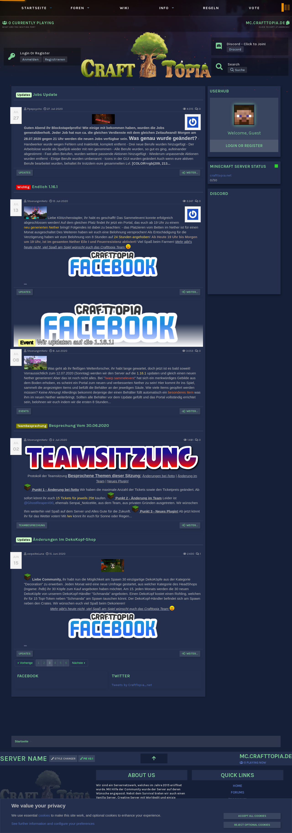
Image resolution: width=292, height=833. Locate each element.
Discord (235, 49)
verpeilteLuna (35, 553)
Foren (77, 8)
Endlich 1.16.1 (37, 186)
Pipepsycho (34, 108)
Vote (254, 8)
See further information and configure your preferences (52, 823)
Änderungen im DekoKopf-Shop (56, 539)
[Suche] (237, 70)
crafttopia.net (221, 175)
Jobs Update (36, 94)
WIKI (124, 8)
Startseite (34, 8)
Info (164, 8)
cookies (44, 815)
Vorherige (26, 663)
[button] (50, 8)
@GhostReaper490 (38, 503)
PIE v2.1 (86, 758)
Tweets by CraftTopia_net (132, 685)
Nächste (77, 663)
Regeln (211, 8)
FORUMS (237, 792)
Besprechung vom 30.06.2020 (62, 425)
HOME (237, 786)
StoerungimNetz (37, 201)
